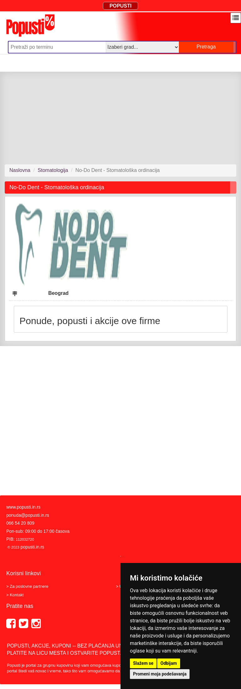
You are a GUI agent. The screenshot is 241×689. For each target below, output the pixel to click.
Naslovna (19, 170)
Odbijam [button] (168, 663)
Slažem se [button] (143, 663)
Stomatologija (53, 170)
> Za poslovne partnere (27, 586)
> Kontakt (15, 595)
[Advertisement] (120, 118)
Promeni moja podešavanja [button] (159, 673)
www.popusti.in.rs (23, 507)
